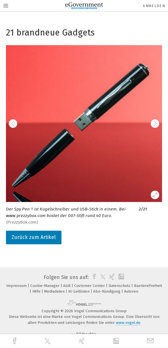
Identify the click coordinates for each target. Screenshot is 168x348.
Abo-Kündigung (107, 291)
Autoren (131, 291)
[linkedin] (116, 341)
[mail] (151, 341)
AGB (67, 285)
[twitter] (48, 341)
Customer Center (90, 285)
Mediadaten (55, 291)
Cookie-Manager (45, 285)
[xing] (82, 341)
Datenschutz (120, 285)
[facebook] (15, 341)
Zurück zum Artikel (34, 237)
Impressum (17, 285)
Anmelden (154, 5)
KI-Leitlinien (79, 291)
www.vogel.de (128, 322)
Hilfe (37, 291)
